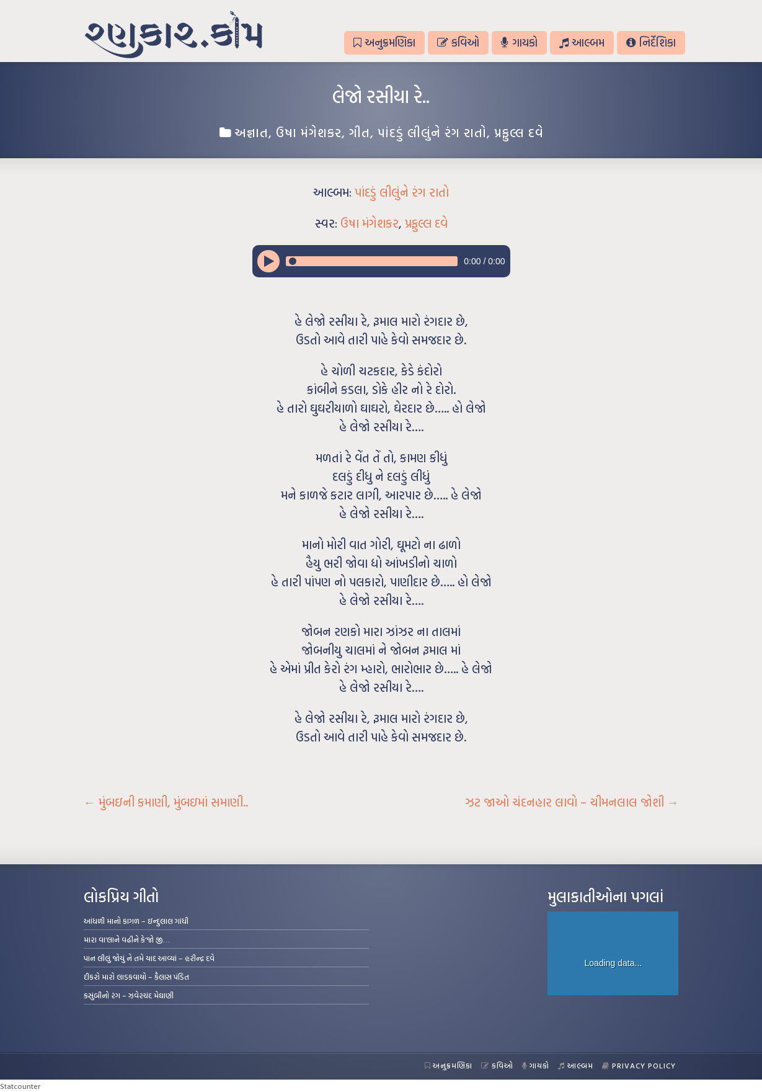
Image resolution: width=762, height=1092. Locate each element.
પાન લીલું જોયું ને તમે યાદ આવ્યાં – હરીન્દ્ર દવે (149, 958)
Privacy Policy (639, 1065)
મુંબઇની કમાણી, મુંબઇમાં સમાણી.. (166, 802)
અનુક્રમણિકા (384, 42)
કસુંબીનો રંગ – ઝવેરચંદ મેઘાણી (129, 995)
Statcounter (20, 1085)
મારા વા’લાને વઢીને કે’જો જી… (127, 939)
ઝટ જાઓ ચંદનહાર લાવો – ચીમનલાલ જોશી (572, 802)
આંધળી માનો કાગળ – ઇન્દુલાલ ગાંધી (136, 920)
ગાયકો (519, 42)
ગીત (359, 132)
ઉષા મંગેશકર (309, 132)
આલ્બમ (582, 42)
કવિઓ (458, 42)
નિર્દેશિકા (650, 42)
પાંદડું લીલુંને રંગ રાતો (432, 132)
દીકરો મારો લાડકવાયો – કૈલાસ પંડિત (136, 976)
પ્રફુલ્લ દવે (519, 132)
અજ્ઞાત (251, 132)
